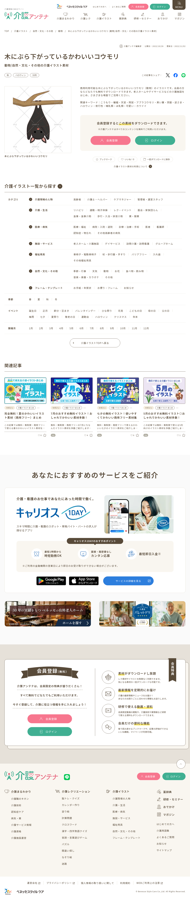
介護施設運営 (18, 838)
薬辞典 (164, 792)
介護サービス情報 (21, 825)
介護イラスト (118, 791)
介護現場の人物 (121, 798)
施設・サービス (121, 818)
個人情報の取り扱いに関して (97, 883)
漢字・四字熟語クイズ (74, 831)
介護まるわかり (17, 791)
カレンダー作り (71, 805)
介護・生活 (119, 805)
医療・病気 (119, 811)
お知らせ (162, 843)
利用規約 (125, 883)
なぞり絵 (67, 857)
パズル (66, 844)
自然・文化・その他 (124, 831)
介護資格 (16, 831)
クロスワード (69, 824)
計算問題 (67, 818)
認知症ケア (17, 811)
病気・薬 (16, 818)
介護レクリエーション (72, 791)
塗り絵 (66, 811)
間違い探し (68, 850)
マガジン (166, 814)
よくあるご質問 (119, 7)
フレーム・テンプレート (126, 837)
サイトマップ (164, 850)
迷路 (64, 863)
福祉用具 (118, 824)
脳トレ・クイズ (71, 798)
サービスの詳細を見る (128, 581)
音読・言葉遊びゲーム (74, 837)
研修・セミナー (170, 799)
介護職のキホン (20, 798)
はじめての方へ (99, 7)
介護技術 (16, 805)
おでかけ (166, 807)
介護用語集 (163, 830)
